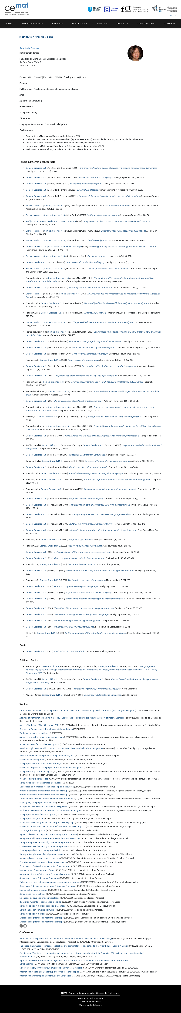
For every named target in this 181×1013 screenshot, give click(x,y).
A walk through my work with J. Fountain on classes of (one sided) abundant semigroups (61, 748)
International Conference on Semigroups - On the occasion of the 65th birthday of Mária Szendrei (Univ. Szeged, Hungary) (77, 710)
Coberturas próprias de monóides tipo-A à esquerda (44, 866)
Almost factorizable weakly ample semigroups (42, 737)
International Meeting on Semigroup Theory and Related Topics (49, 971)
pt (171, 15)
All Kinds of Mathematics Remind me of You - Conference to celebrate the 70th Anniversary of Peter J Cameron (72, 717)
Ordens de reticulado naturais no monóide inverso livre (46, 798)
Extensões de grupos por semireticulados (40, 897)
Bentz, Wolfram (68, 221)
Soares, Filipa (75, 246)
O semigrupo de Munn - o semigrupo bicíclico (41, 850)
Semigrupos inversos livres (33, 893)
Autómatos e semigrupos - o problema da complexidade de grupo (51, 810)
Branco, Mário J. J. (34, 205)
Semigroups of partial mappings (35, 771)
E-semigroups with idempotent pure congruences (43, 862)
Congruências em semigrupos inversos (38, 909)
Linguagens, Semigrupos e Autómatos (38, 802)
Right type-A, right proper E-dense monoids (40, 901)
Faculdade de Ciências (90, 1001)
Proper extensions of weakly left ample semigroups (44, 790)
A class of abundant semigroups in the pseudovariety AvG (47, 755)
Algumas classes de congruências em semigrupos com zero (48, 834)
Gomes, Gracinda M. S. (36, 167)
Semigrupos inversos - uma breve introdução (41, 763)
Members (25, 36)
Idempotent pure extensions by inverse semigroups (44, 842)
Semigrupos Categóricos (31, 818)
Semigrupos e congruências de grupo (37, 814)
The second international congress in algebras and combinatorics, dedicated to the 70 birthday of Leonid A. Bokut (73, 945)
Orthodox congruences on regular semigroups (42, 917)
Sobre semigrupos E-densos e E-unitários (39, 878)
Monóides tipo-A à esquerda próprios (37, 870)
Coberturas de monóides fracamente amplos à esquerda (47, 786)
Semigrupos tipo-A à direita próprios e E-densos (42, 905)
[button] (32, 24)
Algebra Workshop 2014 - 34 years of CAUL (40, 725)
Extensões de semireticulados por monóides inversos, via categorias (53, 826)
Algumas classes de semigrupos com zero (40, 858)
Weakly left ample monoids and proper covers (41, 854)
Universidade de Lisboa (90, 1004)
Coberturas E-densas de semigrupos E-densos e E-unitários (48, 886)
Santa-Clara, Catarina (58, 246)
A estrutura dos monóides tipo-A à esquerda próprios (45, 874)
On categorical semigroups (32, 830)
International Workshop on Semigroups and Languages (45, 975)
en (175, 15)
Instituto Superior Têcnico (90, 998)
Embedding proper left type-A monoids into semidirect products (50, 882)
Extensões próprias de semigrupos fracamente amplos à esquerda (51, 767)
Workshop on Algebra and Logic (35, 733)
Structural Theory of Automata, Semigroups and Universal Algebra (51, 967)
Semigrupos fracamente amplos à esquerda (40, 782)
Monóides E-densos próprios (33, 889)
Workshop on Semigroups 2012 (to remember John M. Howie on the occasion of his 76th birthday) (66, 938)
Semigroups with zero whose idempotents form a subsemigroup (50, 838)
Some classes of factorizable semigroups (39, 744)
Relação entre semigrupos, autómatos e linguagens (44, 806)
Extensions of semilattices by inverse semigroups (43, 846)
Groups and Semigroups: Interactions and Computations (46, 729)
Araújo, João (32, 221)
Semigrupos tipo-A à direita (33, 913)
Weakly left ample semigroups (34, 778)
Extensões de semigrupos (32, 759)
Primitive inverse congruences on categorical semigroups (47, 822)
